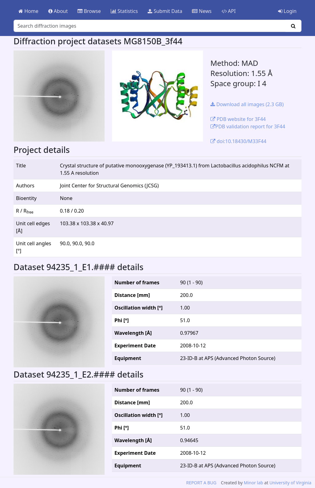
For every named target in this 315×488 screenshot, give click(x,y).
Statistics (124, 11)
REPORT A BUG (201, 483)
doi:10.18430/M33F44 (238, 141)
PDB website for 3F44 (238, 119)
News (201, 11)
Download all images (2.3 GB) (247, 104)
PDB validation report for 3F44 (247, 126)
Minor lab (253, 483)
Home (28, 11)
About (58, 11)
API (228, 11)
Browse (89, 11)
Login (287, 11)
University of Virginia (290, 483)
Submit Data (165, 11)
